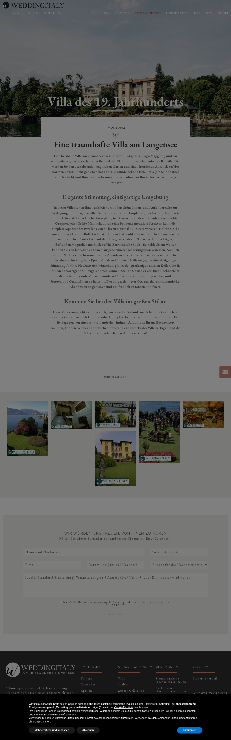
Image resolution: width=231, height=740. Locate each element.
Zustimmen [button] (189, 730)
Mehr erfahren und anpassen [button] (52, 730)
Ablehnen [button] (88, 730)
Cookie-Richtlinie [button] (123, 707)
